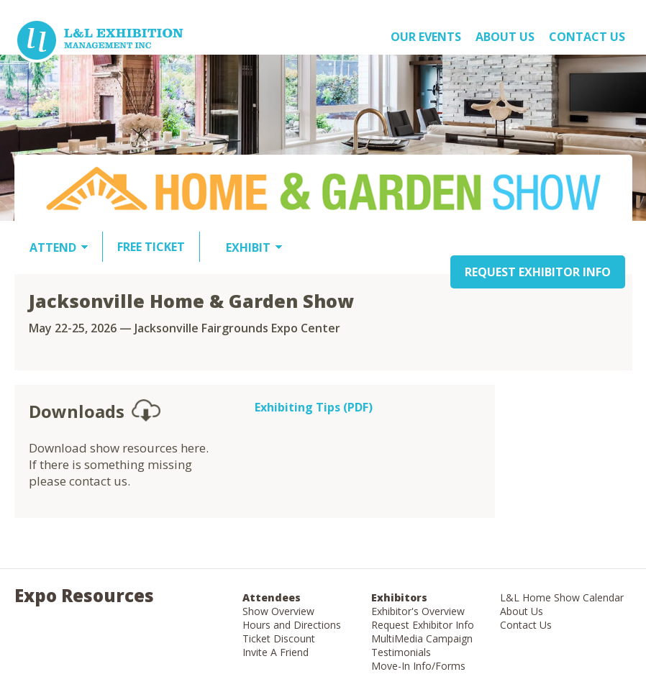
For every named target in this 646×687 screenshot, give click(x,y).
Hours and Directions (291, 625)
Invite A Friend (275, 652)
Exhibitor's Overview (418, 611)
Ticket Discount (278, 638)
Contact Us (587, 37)
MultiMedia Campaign (422, 638)
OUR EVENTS (426, 37)
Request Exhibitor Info (422, 625)
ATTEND (52, 247)
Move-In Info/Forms (418, 666)
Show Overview (278, 611)
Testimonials (401, 652)
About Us (521, 611)
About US (505, 37)
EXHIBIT (248, 247)
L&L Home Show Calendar (562, 597)
